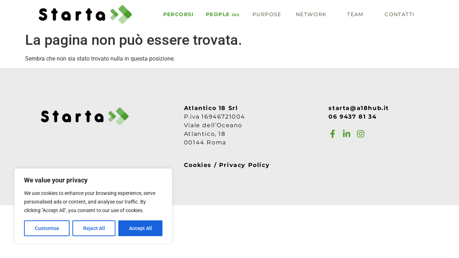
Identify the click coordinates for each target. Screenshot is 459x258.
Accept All (140, 228)
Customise (47, 228)
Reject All (94, 228)
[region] (93, 206)
